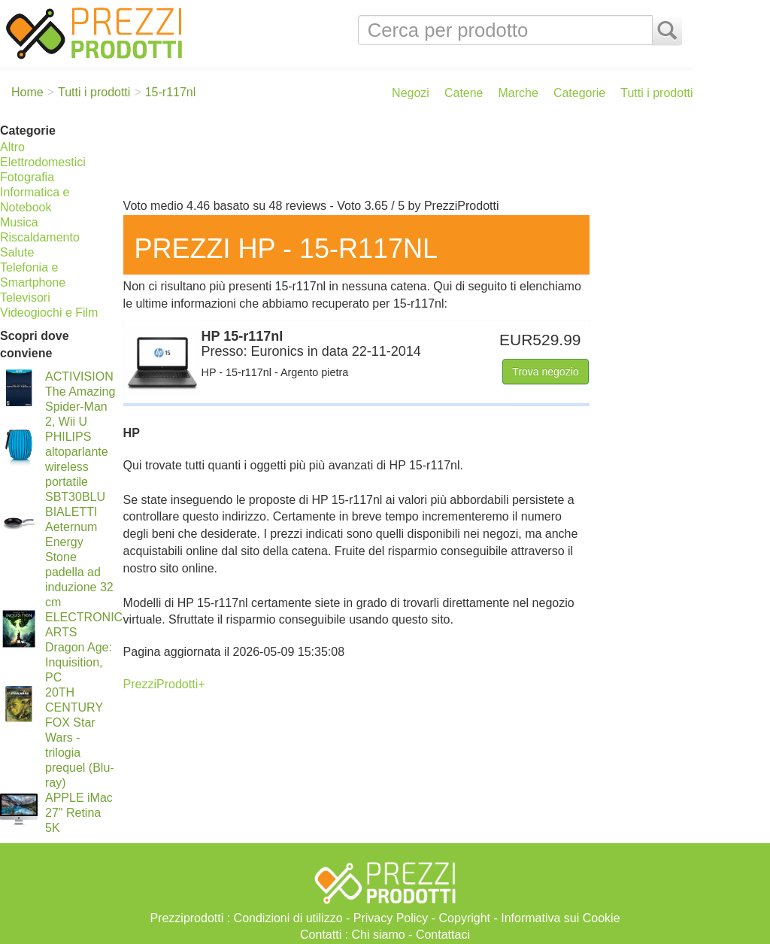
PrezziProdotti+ (164, 684)
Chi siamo (378, 934)
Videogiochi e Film (49, 312)
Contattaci (443, 934)
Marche (518, 93)
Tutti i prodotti (656, 93)
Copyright (464, 918)
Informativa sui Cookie (560, 918)
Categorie (579, 93)
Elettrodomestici (43, 162)
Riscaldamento (40, 237)
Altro (12, 147)
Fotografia (27, 177)
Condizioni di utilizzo (288, 918)
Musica (19, 222)
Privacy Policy (391, 918)
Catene (464, 93)
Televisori (25, 297)
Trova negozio (545, 372)
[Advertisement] (404, 156)
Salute (17, 252)
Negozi (410, 93)
